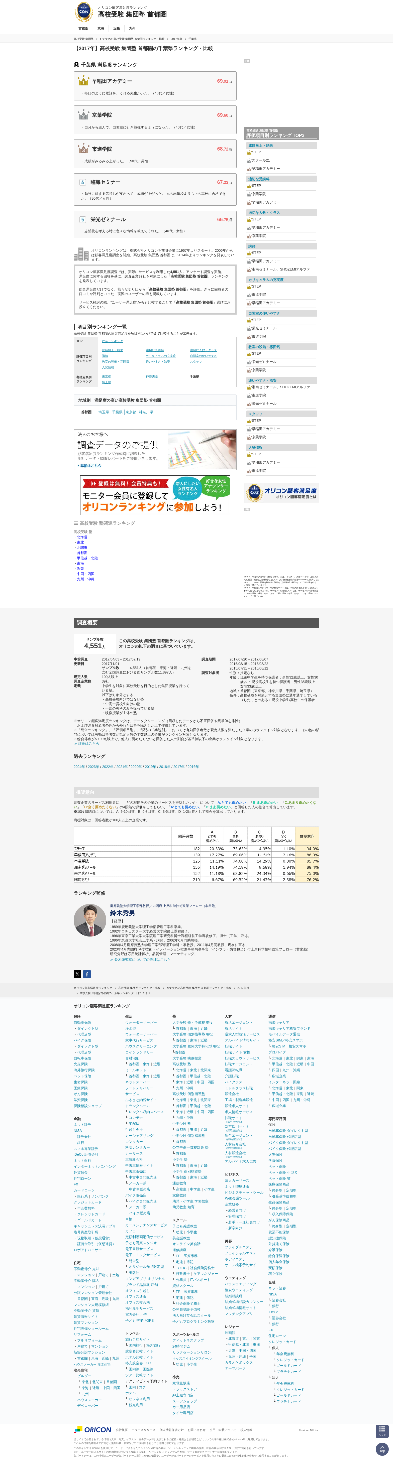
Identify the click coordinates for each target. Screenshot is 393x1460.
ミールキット (135, 1070)
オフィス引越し (137, 1291)
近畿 (80, 569)
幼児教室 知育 (183, 1207)
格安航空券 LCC (138, 1363)
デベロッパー (87, 1406)
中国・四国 (85, 574)
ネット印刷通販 (237, 1186)
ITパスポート (200, 1280)
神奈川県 (152, 376)
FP (178, 1256)
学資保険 (81, 1100)
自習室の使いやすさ (203, 356)
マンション (86, 1275)
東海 (80, 563)
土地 (115, 1275)
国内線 (134, 1369)
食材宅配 (132, 1058)
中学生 (195, 1189)
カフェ (130, 1231)
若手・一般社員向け (244, 1222)
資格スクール (182, 1286)
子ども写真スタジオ (141, 1243)
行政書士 (183, 1274)
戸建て (103, 1275)
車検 (128, 1219)
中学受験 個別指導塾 (188, 1136)
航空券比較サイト (139, 1351)
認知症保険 (277, 1238)
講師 (105, 356)
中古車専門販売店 (143, 1177)
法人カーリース (237, 1180)
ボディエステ (235, 1259)
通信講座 (179, 1250)
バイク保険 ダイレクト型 (288, 1143)
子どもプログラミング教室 (193, 1321)
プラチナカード (288, 1372)
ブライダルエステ (239, 1247)
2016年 (193, 767)
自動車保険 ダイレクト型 (288, 1131)
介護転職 (232, 1076)
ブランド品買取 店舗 (141, 1285)
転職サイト (233, 1046)
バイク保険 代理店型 (284, 1149)
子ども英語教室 (184, 1226)
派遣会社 (232, 1094)
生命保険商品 (278, 1202)
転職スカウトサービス (242, 1058)
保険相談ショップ (88, 1106)
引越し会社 (134, 1130)
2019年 (150, 767)
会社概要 (122, 1430)
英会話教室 (181, 1238)
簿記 (189, 1262)
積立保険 (275, 1274)
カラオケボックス (239, 1363)
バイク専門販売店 (143, 1201)
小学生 (209, 1189)
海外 (142, 1387)
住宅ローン (82, 1178)
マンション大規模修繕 (91, 1305)
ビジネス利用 (139, 1399)
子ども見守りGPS (139, 1320)
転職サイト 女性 (237, 1052)
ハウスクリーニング (141, 1046)
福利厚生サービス (139, 1308)
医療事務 (191, 1256)
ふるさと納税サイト (141, 1100)
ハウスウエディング (240, 1284)
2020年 (136, 767)
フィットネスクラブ (188, 1340)
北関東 (82, 548)
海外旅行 (153, 1345)
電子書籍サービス (139, 1249)
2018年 (164, 767)
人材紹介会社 (235, 1145)
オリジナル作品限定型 (146, 1267)
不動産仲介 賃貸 (86, 1310)
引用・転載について (223, 1430)
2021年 (122, 767)
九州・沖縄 (85, 579)
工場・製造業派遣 (239, 1100)
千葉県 (117, 412)
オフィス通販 (135, 1296)
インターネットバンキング (95, 1166)
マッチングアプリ (239, 1314)
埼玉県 (106, 382)
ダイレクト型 (87, 1028)
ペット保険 (82, 1076)
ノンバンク (100, 1196)
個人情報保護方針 (172, 1430)
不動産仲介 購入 (86, 1281)
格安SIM (278, 1046)
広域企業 (279, 1076)
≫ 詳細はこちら (86, 743)
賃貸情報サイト (86, 1316)
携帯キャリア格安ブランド (289, 1028)
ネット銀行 (82, 1160)
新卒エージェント (239, 1137)
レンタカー (134, 1142)
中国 (310, 1064)
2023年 (93, 767)
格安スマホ (297, 1046)
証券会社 (84, 1137)
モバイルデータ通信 (284, 1034)
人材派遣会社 (235, 1154)
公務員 (181, 1280)
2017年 (179, 767)
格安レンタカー (137, 1147)
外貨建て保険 (278, 1244)
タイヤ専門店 (182, 1413)
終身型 (277, 1190)
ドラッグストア (184, 1389)
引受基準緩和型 (284, 1196)
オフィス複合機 (137, 1302)
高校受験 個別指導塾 (188, 1094)
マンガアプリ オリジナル (145, 1279)
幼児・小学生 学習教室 (190, 1201)
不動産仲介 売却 (86, 1269)
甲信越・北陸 (87, 558)
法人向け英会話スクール (191, 1315)
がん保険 (81, 1094)
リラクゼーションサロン (191, 1352)
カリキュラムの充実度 (161, 356)
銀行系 (82, 1196)
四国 (275, 1070)
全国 (252, 1357)
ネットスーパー (137, 1082)
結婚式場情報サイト (240, 1308)
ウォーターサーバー (141, 1022)
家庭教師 (179, 1195)
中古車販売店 (135, 1171)
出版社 (134, 1273)
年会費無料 (86, 1208)
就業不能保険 (278, 1232)
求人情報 (246, 1430)
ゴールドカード (89, 1220)
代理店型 (84, 1034)
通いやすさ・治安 (158, 361)
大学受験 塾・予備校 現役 (192, 1022)
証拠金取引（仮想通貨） (96, 1244)
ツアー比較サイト (139, 1375)
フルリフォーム (89, 1340)
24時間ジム (181, 1346)
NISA (78, 1131)
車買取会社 (134, 1159)
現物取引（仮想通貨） (94, 1238)
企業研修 (232, 1204)
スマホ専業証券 (86, 1149)
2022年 (108, 767)
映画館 (230, 1333)
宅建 (179, 1262)
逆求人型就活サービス (242, 1034)
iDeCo (273, 1312)
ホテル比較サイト (139, 1357)
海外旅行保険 (84, 1070)
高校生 (181, 1189)
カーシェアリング (139, 1136)
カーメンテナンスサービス (146, 1225)
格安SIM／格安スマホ (285, 1040)
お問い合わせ (196, 1430)
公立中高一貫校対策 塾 (190, 1147)
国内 (132, 1387)
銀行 (80, 1143)
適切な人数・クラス (203, 350)
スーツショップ (184, 1401)
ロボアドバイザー (88, 1250)
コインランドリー (139, 1052)
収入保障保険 (282, 1214)
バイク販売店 (135, 1195)
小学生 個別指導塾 (187, 1171)
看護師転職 (233, 1070)
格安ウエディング (239, 1290)
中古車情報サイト (139, 1165)
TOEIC (181, 1268)
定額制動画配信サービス (144, 1237)
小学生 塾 (179, 1159)
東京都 (106, 376)
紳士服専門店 (182, 1395)
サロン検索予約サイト (242, 1265)
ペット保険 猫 (279, 1178)
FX (76, 1184)
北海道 (82, 537)
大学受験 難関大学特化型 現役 (196, 1046)
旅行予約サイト (137, 1339)
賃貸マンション (86, 1322)
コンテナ (136, 1118)
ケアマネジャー (205, 1274)
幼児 (179, 1232)
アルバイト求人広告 (240, 1161)
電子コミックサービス (142, 1255)
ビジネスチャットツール (244, 1192)
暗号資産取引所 (86, 1232)
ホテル (130, 1393)
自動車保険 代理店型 (284, 1137)
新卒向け (235, 1228)
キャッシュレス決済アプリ (95, 1226)
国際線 (148, 1369)
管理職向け (237, 1216)
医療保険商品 (278, 1184)
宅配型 (134, 1124)
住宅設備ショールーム (91, 1328)
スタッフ (196, 361)
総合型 (134, 1261)
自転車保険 (82, 1058)
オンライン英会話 (186, 1244)
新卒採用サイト (237, 1128)
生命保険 (81, 1082)
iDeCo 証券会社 (86, 1154)
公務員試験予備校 (186, 1309)
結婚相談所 (233, 1296)
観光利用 (136, 1405)
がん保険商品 (278, 1220)
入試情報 (108, 367)
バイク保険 (82, 1040)
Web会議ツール (237, 1198)
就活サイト (233, 1028)
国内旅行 (136, 1345)
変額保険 (275, 1268)
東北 (80, 542)
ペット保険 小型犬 (283, 1172)
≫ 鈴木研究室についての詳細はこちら (140, 960)
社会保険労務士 (202, 1268)
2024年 (79, 767)
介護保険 (275, 1250)
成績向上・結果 (112, 350)
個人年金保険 (278, 1262)
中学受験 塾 (181, 1124)
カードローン (84, 1190)
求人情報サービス (239, 1112)
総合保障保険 (278, 1256)
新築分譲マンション (89, 1352)
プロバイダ (277, 1052)
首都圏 (82, 553)
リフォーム (82, 1335)
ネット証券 (82, 1125)
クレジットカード (88, 1202)
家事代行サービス (139, 1040)
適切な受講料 (155, 350)
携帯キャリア (278, 1022)
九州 (115, 1299)
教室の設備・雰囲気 (115, 361)
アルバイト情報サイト (242, 1040)
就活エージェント (239, 1022)
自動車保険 (82, 1022)
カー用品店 (181, 1407)
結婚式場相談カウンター (244, 1302)
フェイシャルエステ (240, 1253)
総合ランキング (112, 341)
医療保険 (81, 1088)
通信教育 (179, 1183)
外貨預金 (81, 1172)
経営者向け (237, 1210)
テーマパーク (235, 1368)
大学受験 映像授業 (187, 1058)
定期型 (291, 1190)
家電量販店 (181, 1383)
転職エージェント (239, 1064)
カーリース (134, 1153)
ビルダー (84, 1376)
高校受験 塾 (181, 1064)
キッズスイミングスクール (192, 1358)
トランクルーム (137, 1106)
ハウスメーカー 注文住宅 (92, 1364)
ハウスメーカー (89, 1400)
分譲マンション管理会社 (93, 1293)
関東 (256, 1339)
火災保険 (81, 1064)
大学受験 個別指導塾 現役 (192, 1034)
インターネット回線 (284, 1082)
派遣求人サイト (237, 1106)
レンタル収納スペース (146, 1112)
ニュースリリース (144, 1430)
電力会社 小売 (136, 1314)
